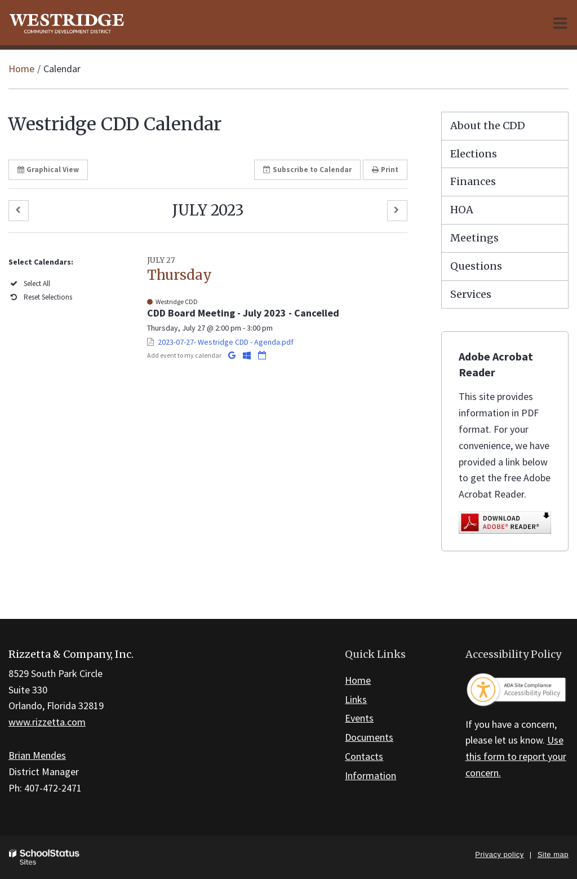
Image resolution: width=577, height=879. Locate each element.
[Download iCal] (262, 355)
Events (359, 717)
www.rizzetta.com (47, 721)
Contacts (364, 756)
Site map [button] (553, 854)
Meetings (474, 237)
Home (21, 68)
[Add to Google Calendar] (232, 355)
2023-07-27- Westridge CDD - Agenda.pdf (226, 342)
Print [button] (385, 169)
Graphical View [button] (48, 169)
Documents (369, 737)
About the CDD (487, 125)
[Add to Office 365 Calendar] (247, 355)
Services (470, 294)
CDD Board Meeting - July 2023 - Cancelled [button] (243, 312)
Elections (473, 153)
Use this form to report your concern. (515, 756)
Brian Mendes (37, 755)
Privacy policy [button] (499, 854)
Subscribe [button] (307, 169)
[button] (18, 210)
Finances (473, 181)
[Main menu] (560, 22)
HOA (461, 209)
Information (370, 775)
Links (356, 699)
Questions (476, 266)
